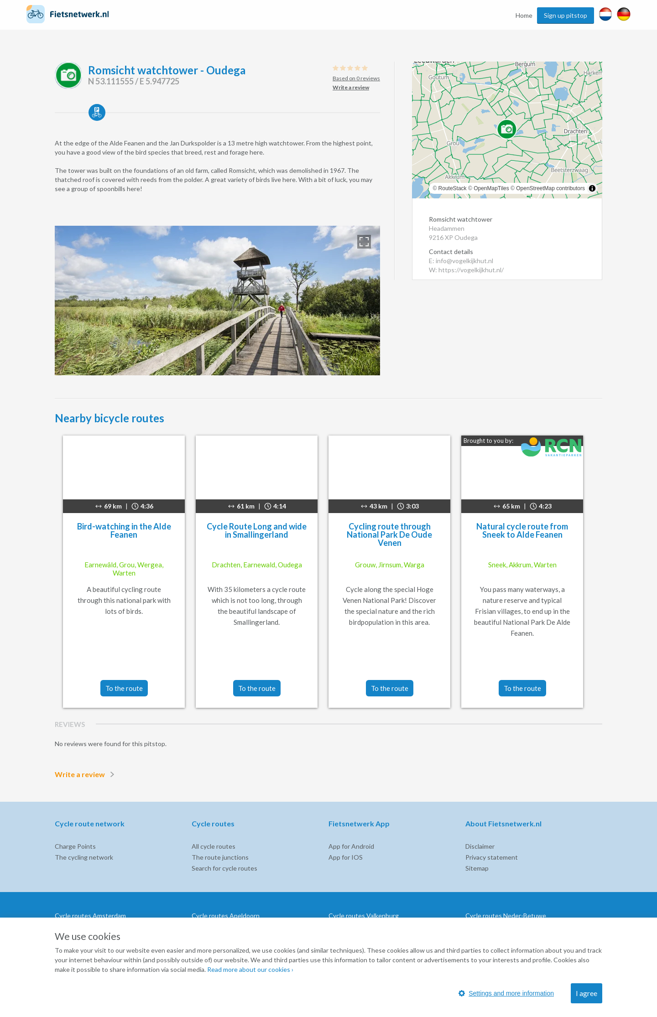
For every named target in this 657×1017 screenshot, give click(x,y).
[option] (217, 300)
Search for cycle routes (224, 868)
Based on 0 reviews (356, 78)
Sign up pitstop (565, 15)
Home (524, 15)
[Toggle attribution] (592, 188)
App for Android (351, 846)
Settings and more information (506, 993)
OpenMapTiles (491, 188)
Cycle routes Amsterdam (90, 915)
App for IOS (345, 857)
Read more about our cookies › (250, 969)
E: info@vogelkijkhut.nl (461, 261)
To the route (124, 688)
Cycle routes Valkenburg (363, 915)
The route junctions (220, 857)
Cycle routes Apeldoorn (226, 915)
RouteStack (452, 188)
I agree (586, 993)
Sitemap (477, 868)
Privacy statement (491, 857)
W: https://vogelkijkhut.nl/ (466, 270)
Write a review (86, 774)
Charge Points (75, 846)
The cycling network (84, 857)
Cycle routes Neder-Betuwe (505, 915)
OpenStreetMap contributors (550, 188)
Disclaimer (480, 846)
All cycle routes (213, 846)
